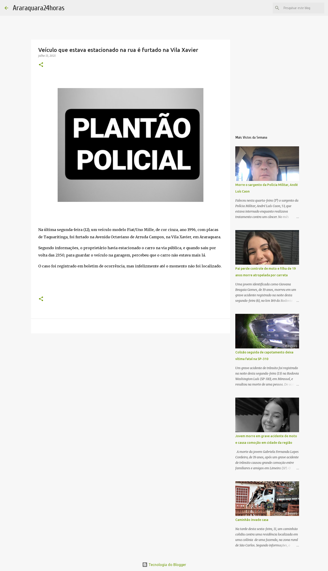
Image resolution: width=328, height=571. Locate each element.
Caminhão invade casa (251, 520)
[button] (41, 65)
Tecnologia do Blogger (164, 565)
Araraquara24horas (38, 8)
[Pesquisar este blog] (300, 8)
